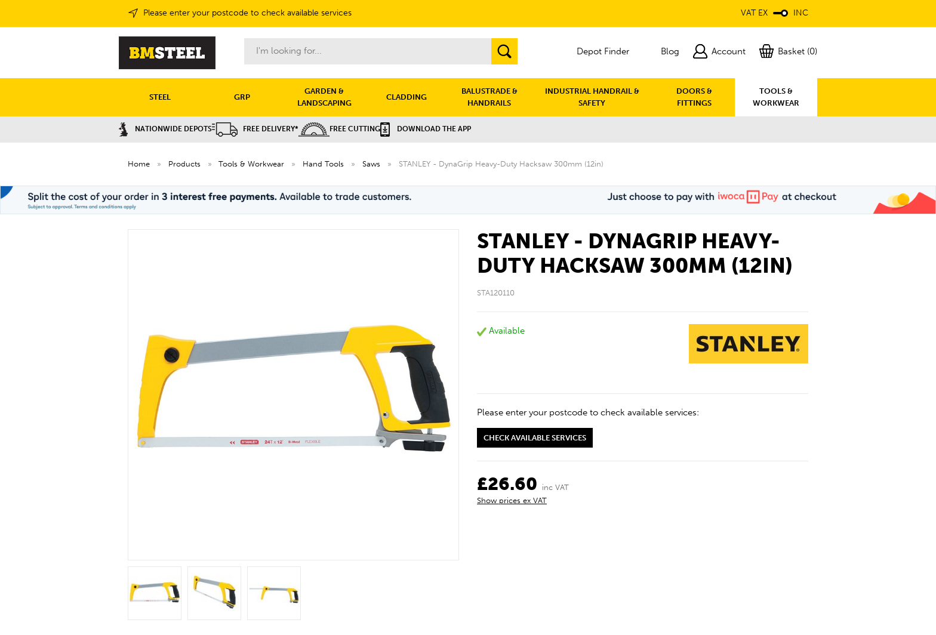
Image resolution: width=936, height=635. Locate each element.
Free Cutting (339, 129)
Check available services (535, 437)
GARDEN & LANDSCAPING (324, 97)
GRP (242, 97)
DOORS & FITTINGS (694, 97)
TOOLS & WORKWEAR (776, 97)
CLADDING (406, 97)
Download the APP (425, 129)
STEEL (160, 97)
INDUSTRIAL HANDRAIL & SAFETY (592, 97)
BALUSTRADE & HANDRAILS (489, 97)
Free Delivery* (255, 129)
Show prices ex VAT (512, 500)
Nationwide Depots (165, 129)
